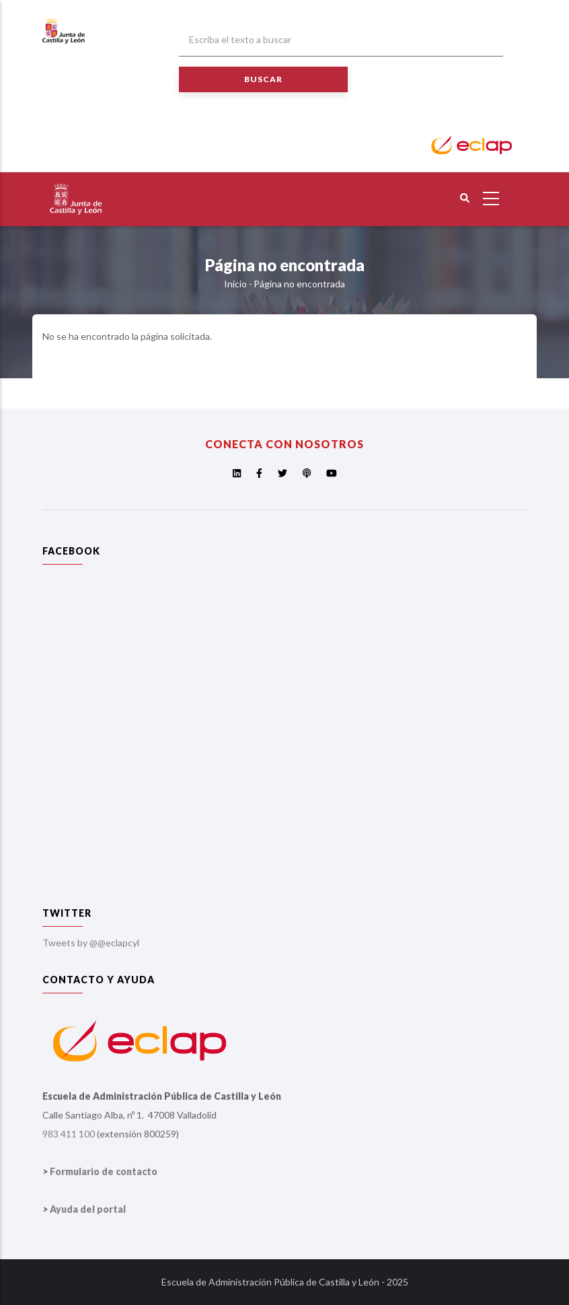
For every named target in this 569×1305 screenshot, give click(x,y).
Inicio (235, 283)
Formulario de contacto (103, 1171)
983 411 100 (68, 1133)
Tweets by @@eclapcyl (90, 942)
